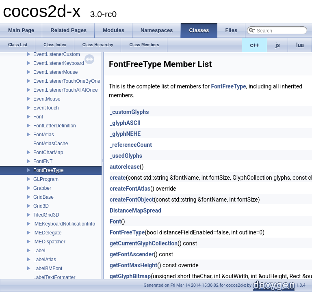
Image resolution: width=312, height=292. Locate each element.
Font (38, 117)
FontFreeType (48, 170)
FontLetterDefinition (54, 126)
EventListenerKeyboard (58, 63)
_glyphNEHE (125, 134)
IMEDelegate (47, 233)
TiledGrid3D (46, 215)
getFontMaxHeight (133, 265)
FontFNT (42, 161)
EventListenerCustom (56, 54)
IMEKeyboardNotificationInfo (64, 224)
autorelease (125, 166)
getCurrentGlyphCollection (144, 243)
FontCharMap (48, 152)
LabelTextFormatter (54, 277)
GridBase (43, 197)
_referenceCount (131, 145)
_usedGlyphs (126, 155)
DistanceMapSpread (135, 210)
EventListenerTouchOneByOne (66, 81)
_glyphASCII (125, 123)
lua (300, 45)
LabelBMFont (47, 268)
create (118, 177)
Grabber (42, 188)
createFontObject (132, 199)
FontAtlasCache (50, 143)
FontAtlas (43, 134)
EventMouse (47, 99)
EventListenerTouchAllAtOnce (65, 90)
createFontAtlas (130, 188)
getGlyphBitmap (130, 276)
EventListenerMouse (55, 72)
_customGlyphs (129, 112)
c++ (255, 45)
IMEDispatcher (49, 242)
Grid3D (41, 206)
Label (39, 250)
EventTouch (46, 108)
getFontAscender (132, 254)
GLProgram (45, 179)
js (277, 45)
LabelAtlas (44, 259)
